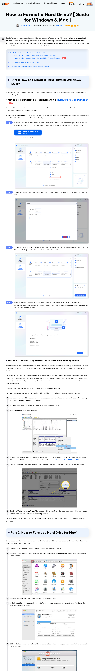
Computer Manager (51, 3)
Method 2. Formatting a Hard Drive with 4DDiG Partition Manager (37, 58)
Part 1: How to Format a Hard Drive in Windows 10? (27, 53)
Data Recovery (18, 3)
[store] (80, 4)
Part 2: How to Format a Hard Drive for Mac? (25, 62)
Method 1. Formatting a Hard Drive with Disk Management (35, 55)
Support (63, 3)
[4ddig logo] (5, 4)
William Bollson (25, 25)
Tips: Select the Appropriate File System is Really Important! (30, 66)
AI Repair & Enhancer (33, 3)
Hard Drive (59, 25)
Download (72, 3)
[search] (83, 4)
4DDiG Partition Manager (72, 99)
